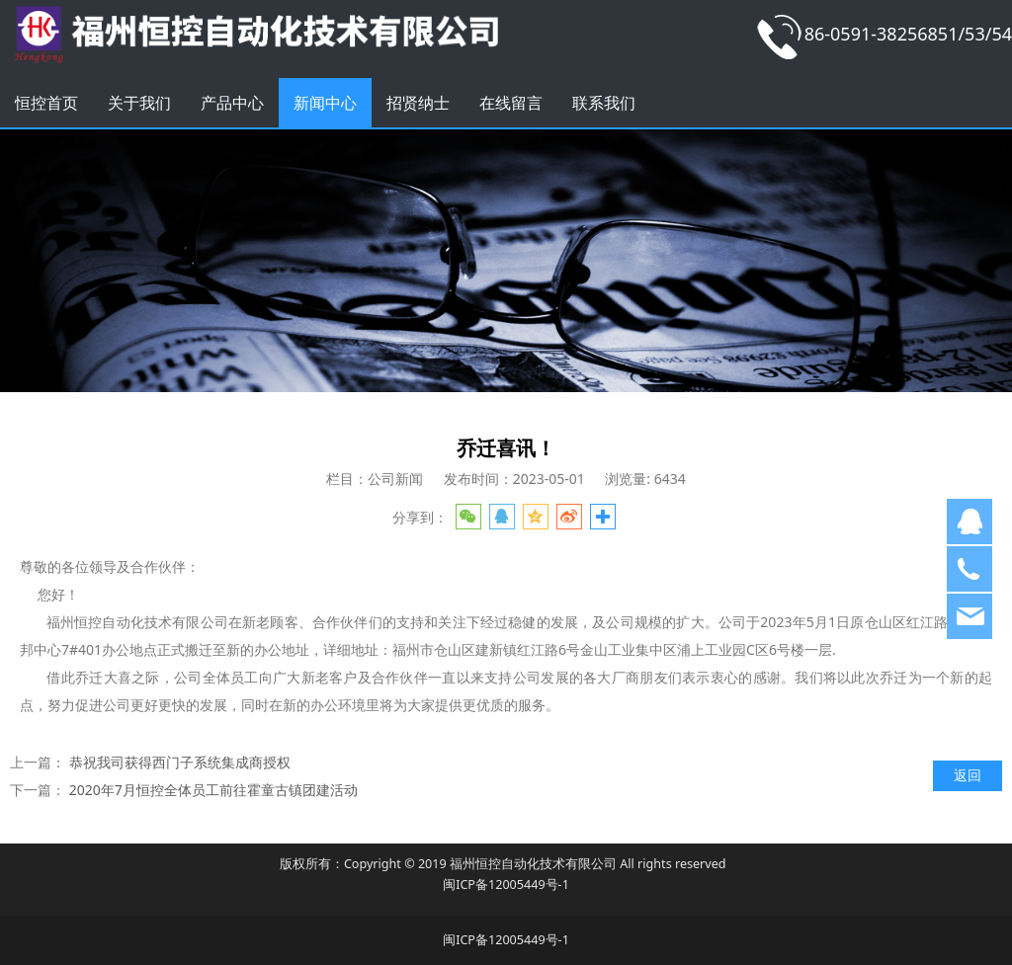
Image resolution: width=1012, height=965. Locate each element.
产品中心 (232, 103)
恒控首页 (46, 103)
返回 (967, 774)
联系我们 (603, 103)
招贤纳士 (418, 103)
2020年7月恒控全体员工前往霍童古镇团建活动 (213, 789)
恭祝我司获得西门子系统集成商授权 (180, 762)
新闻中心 (325, 103)
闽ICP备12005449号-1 (506, 884)
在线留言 (511, 103)
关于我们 (139, 103)
